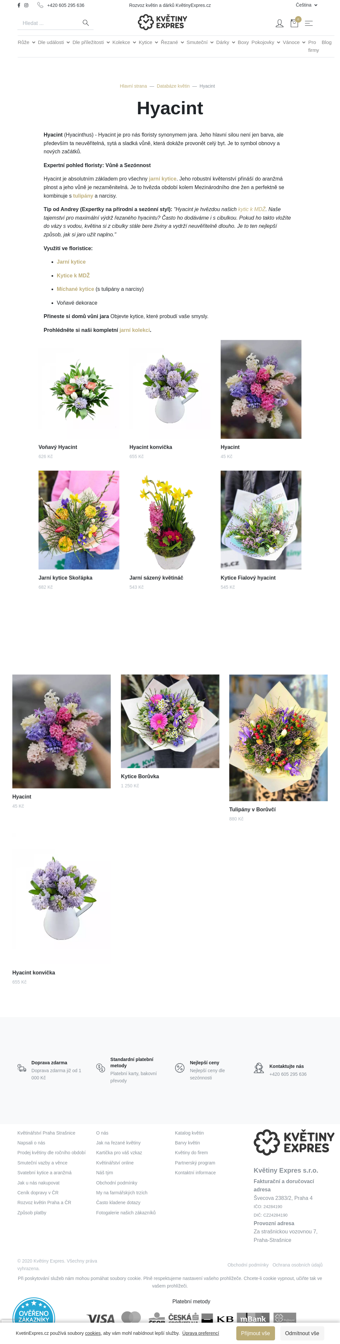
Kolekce (122, 42)
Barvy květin (187, 1142)
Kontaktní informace (195, 1172)
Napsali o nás (31, 1142)
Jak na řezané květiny (118, 1142)
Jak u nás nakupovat (38, 1182)
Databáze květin (173, 86)
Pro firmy (313, 46)
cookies (92, 1333)
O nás (102, 1133)
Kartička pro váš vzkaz (119, 1152)
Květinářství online (115, 1162)
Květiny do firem (191, 1152)
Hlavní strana (133, 86)
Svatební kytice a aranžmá (44, 1172)
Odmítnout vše (302, 1333)
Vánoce (292, 42)
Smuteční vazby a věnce (42, 1162)
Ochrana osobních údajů (297, 1265)
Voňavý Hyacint (64, 434)
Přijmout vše (255, 1333)
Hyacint (238, 434)
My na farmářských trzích (121, 1192)
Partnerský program (195, 1162)
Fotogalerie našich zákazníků (126, 1212)
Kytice (146, 42)
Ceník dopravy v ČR (37, 1192)
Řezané (170, 42)
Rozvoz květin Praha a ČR (44, 1202)
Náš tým (104, 1172)
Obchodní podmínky (116, 1182)
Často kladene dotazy (118, 1202)
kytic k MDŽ (252, 209)
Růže (24, 42)
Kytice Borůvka (148, 764)
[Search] (47, 23)
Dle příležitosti (89, 42)
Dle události (52, 42)
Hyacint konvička (156, 434)
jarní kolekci (134, 330)
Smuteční (198, 42)
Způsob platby (31, 1212)
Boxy (243, 42)
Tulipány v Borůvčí (260, 793)
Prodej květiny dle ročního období (51, 1152)
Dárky (223, 42)
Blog (326, 42)
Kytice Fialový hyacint (252, 565)
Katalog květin (189, 1133)
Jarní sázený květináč (160, 565)
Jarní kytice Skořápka (69, 565)
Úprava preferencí (200, 1333)
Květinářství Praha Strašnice (46, 1133)
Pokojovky (263, 42)
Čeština (304, 5)
